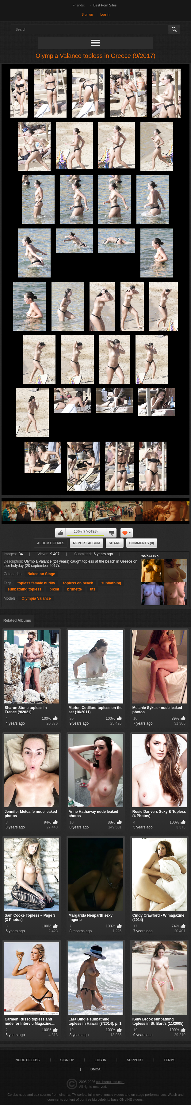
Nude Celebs (28, 1060)
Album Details (50, 543)
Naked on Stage (41, 574)
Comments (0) (141, 543)
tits (92, 589)
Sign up (87, 14)
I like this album (60, 532)
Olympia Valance (36, 598)
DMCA (95, 1069)
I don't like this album (111, 532)
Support (135, 1060)
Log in (104, 14)
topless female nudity (36, 583)
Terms (170, 1060)
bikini (54, 589)
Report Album (86, 543)
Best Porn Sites (105, 5)
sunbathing (111, 583)
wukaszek (150, 555)
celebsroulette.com (110, 1082)
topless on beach (78, 583)
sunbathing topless (24, 589)
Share (115, 543)
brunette (74, 589)
